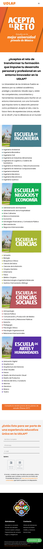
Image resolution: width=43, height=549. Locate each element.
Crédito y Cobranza (29, 530)
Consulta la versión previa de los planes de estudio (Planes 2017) (21, 407)
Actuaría (7, 255)
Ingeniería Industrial (11, 171)
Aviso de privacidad (25, 545)
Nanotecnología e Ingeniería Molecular (19, 280)
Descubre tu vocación (11, 525)
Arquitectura (9, 364)
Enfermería (8, 272)
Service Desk (27, 532)
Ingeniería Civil (9, 155)
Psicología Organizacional (14, 330)
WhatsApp (7, 445)
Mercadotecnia (10, 224)
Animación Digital (10, 361)
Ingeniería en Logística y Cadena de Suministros (17, 162)
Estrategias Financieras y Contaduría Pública (21, 222)
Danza (6, 372)
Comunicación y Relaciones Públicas (18, 319)
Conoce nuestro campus (12, 530)
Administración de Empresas (15, 208)
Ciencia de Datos (10, 263)
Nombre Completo (10, 439)
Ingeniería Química (11, 180)
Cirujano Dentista (10, 269)
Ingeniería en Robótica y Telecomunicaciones (21, 166)
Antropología (9, 311)
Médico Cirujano (10, 277)
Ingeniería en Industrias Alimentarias (18, 158)
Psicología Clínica (10, 328)
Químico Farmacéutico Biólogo (16, 283)
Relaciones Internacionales (14, 333)
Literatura (7, 386)
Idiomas (7, 383)
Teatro (6, 392)
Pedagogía (8, 325)
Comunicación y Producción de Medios (19, 317)
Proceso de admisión (11, 527)
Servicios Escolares (29, 527)
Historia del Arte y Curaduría (15, 381)
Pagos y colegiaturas (11, 534)
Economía (7, 219)
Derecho (7, 322)
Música (6, 389)
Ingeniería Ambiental (12, 150)
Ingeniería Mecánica (11, 174)
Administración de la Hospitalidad (17, 210)
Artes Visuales (9, 370)
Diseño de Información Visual (15, 375)
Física (6, 275)
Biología (7, 258)
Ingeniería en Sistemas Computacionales (20, 169)
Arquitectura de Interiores (14, 367)
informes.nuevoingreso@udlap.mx (12, 545)
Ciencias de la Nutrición (13, 266)
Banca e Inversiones (11, 216)
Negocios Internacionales (14, 227)
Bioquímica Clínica (11, 261)
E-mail (6, 451)
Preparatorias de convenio (13, 532)
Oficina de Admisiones (30, 525)
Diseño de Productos (12, 378)
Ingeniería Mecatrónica (13, 177)
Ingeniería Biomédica (12, 152)
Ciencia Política (10, 314)
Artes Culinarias (10, 213)
